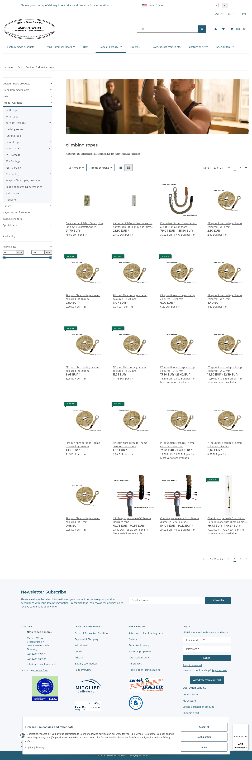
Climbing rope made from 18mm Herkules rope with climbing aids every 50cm (226, 520)
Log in (207, 657)
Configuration (201, 738)
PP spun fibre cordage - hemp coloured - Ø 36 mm (130, 368)
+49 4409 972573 (36, 654)
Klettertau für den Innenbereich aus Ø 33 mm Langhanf (178, 225)
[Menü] (246, 726)
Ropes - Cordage (12, 102)
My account (189, 700)
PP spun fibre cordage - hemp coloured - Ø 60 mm (224, 368)
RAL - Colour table (139, 657)
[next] (246, 167)
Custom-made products (16, 83)
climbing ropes (14, 129)
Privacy (43, 749)
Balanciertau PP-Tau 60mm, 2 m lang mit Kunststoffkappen (84, 225)
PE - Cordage (13, 161)
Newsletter (189, 719)
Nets (5, 96)
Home (243, 13)
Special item (10, 225)
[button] (215, 29)
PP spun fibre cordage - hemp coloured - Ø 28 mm (224, 297)
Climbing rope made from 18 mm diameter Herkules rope (179, 520)
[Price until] (38, 252)
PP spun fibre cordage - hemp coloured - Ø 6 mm (224, 444)
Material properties (140, 651)
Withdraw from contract (207, 680)
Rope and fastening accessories (24, 186)
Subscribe (218, 600)
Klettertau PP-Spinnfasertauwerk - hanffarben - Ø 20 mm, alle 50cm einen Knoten (132, 225)
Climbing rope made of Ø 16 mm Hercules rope (132, 520)
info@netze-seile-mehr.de (42, 664)
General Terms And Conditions (92, 633)
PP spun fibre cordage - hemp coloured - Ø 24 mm (177, 297)
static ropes (12, 193)
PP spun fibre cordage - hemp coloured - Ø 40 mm (177, 368)
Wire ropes (12, 116)
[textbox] (179, 5)
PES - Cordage (14, 167)
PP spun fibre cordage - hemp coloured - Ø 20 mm (130, 297)
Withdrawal (81, 645)
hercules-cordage (16, 123)
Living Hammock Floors (16, 90)
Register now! (219, 670)
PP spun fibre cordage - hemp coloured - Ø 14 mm (224, 225)
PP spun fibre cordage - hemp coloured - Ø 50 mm (177, 444)
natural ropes (13, 142)
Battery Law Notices (86, 663)
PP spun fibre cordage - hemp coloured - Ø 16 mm (83, 297)
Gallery (133, 639)
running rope (13, 135)
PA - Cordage (13, 154)
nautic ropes (13, 148)
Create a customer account (198, 706)
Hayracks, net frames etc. (17, 212)
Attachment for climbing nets (146, 633)
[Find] (167, 29)
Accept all (201, 729)
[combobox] (179, 5)
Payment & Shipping (86, 639)
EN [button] (229, 13)
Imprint (32, 749)
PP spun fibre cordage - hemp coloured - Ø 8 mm (83, 520)
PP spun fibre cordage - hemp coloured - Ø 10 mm (83, 444)
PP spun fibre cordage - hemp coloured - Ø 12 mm (130, 444)
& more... (8, 206)
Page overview (83, 669)
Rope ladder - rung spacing (144, 669)
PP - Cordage (13, 174)
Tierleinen (11, 199)
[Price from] (9, 252)
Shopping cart (191, 713)
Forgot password (192, 665)
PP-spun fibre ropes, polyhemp (23, 180)
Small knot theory (139, 645)
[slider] (4, 258)
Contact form (40, 670)
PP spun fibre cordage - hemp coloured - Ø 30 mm (83, 368)
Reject (201, 747)
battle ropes (13, 110)
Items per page (100, 167)
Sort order (75, 167)
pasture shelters (12, 218)
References (135, 663)
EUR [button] (217, 13)
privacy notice (60, 603)
